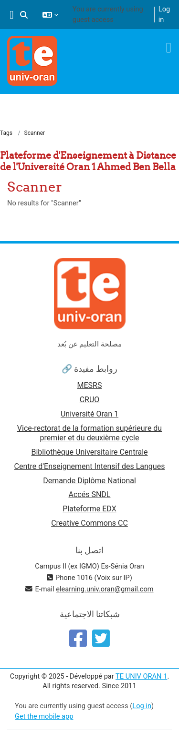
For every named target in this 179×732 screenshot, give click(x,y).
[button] (24, 14)
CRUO (90, 399)
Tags (6, 133)
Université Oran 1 (89, 413)
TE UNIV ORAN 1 (141, 676)
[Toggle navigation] (169, 47)
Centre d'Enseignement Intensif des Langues (89, 466)
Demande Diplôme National (89, 480)
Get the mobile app (44, 716)
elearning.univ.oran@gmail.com (104, 589)
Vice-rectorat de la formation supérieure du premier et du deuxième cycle (89, 433)
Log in (164, 14)
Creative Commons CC (89, 523)
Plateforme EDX (89, 508)
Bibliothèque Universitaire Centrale (89, 452)
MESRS (89, 385)
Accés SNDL (90, 494)
